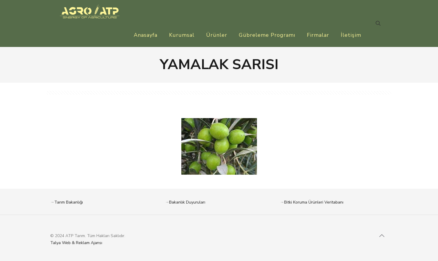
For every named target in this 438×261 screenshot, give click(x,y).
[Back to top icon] (382, 236)
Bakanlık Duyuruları (187, 202)
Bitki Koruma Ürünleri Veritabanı (313, 202)
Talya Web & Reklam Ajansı (76, 243)
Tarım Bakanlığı (68, 202)
